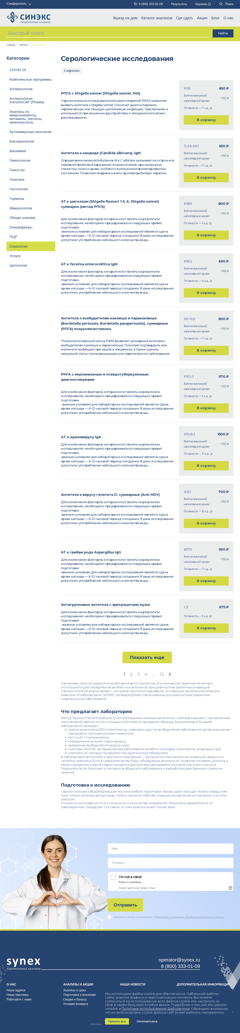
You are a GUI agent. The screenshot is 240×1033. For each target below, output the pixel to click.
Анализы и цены (74, 990)
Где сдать (184, 18)
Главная (11, 45)
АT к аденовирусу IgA (81, 437)
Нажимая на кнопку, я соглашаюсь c (166, 917)
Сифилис (72, 71)
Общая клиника (22, 218)
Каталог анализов (156, 18)
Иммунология (21, 208)
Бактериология (22, 141)
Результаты (179, 4)
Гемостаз (17, 170)
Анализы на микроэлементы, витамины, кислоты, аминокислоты (26, 117)
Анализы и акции (78, 984)
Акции (202, 18)
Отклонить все (146, 1021)
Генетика (17, 179)
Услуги (15, 256)
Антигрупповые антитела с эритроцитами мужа (105, 605)
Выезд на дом (125, 18)
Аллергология (21, 89)
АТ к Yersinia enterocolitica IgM (89, 264)
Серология (18, 246)
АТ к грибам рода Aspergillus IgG (91, 552)
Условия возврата (75, 1003)
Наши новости (132, 984)
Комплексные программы (31, 79)
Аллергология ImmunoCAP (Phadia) (27, 100)
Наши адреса (16, 990)
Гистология (19, 189)
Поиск (226, 4)
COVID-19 (18, 70)
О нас (228, 18)
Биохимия (18, 151)
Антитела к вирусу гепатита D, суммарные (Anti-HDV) (110, 495)
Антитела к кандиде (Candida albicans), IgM (101, 153)
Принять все (117, 1021)
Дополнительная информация (203, 984)
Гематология (20, 160)
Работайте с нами (19, 999)
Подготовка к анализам (79, 994)
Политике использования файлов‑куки (156, 1009)
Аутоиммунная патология (30, 132)
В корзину (206, 120)
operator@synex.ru (179, 960)
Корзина (203, 4)
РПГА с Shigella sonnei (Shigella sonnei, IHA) (100, 93)
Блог (215, 18)
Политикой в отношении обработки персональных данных (189, 917)
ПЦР (13, 237)
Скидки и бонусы (75, 999)
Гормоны (17, 199)
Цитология (18, 265)
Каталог (24, 45)
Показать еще (147, 657)
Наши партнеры (18, 994)
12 (162, 674)
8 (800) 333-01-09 (148, 4)
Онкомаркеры (21, 227)
